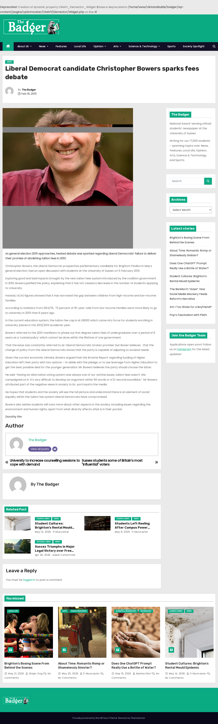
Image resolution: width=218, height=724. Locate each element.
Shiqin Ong (34, 673)
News (43, 46)
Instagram (184, 349)
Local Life (80, 46)
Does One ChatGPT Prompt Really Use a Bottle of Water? (134, 665)
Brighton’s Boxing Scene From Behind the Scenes (26, 665)
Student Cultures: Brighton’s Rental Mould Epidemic (53, 528)
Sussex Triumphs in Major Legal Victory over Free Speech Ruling (55, 551)
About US (24, 46)
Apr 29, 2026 (42, 555)
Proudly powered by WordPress (90, 718)
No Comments (67, 677)
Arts (117, 46)
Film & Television (78, 611)
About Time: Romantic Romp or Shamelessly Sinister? (81, 665)
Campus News (43, 518)
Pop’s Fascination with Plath (188, 315)
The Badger (29, 89)
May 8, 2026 (122, 532)
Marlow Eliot (142, 673)
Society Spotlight (194, 46)
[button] (214, 46)
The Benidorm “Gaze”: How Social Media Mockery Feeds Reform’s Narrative (188, 294)
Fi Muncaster (60, 532)
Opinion (100, 46)
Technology (145, 611)
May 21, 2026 (16, 673)
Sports (171, 46)
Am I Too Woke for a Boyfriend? (191, 307)
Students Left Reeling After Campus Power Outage (132, 528)
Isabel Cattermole (63, 555)
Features (61, 46)
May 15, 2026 (123, 673)
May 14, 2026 (43, 532)
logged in (29, 580)
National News (44, 541)
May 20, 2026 (70, 673)
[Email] (54, 449)
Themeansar (138, 718)
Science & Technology (144, 46)
